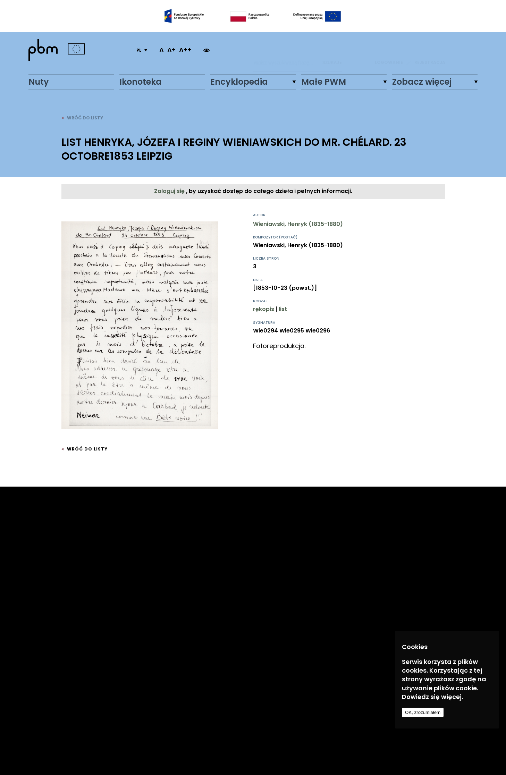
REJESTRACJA (429, 50)
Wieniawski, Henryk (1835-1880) (298, 224)
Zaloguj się (170, 191)
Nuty (38, 81)
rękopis (263, 309)
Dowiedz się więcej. (432, 696)
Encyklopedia (239, 81)
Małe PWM (323, 81)
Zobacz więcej (422, 81)
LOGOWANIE (389, 50)
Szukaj (332, 50)
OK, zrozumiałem (422, 712)
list (283, 309)
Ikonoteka (140, 81)
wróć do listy (82, 118)
